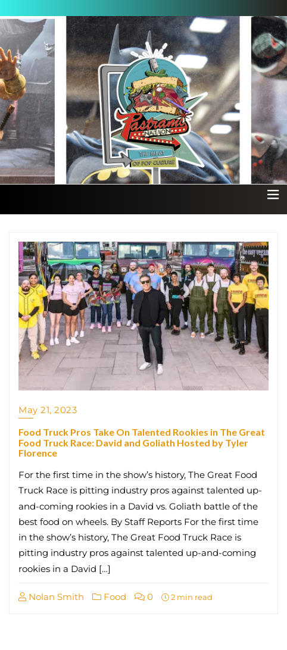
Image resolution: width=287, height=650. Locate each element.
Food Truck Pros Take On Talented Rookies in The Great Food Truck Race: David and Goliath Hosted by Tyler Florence (141, 442)
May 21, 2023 (47, 409)
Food (109, 596)
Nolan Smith (51, 596)
